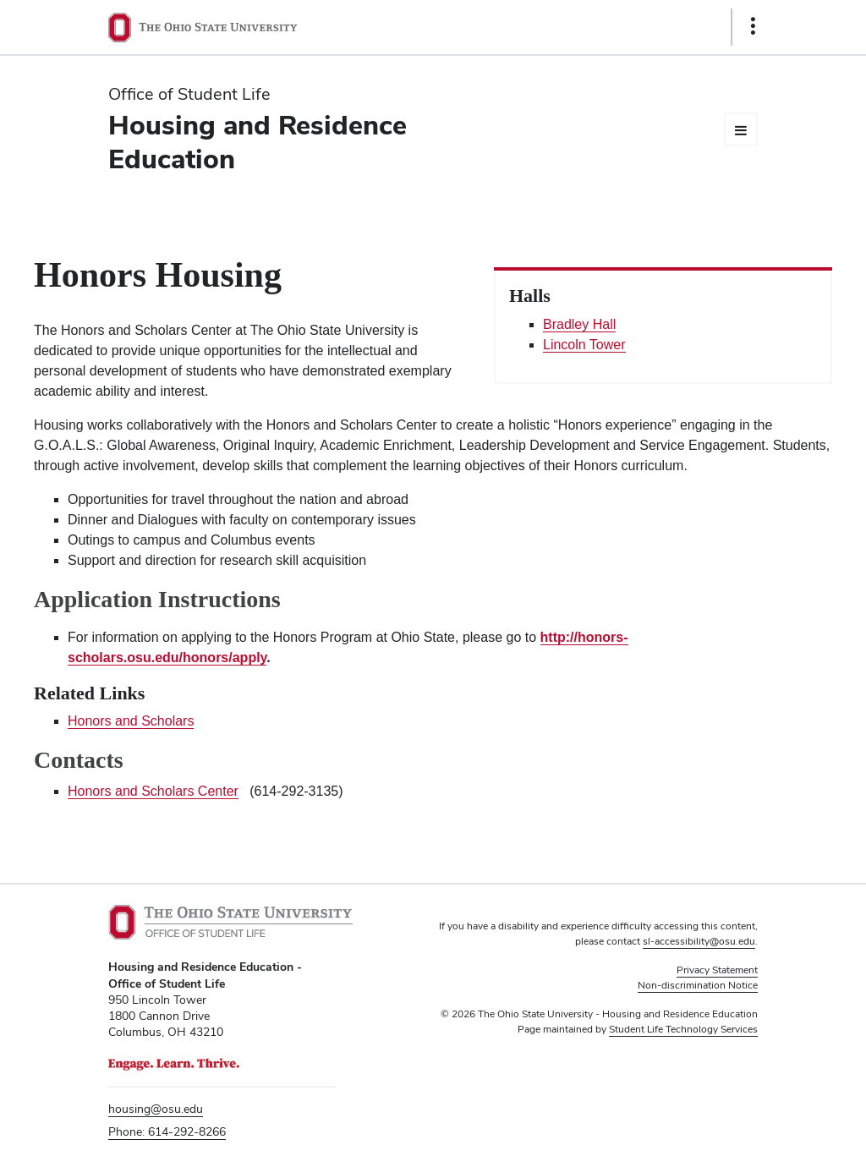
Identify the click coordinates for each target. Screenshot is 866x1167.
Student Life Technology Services (683, 1029)
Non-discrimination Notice (698, 985)
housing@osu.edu (155, 1108)
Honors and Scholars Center (153, 791)
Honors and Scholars (131, 721)
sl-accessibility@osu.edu (699, 941)
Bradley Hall (579, 324)
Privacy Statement (717, 970)
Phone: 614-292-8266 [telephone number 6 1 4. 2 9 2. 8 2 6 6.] (167, 1131)
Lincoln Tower (584, 344)
